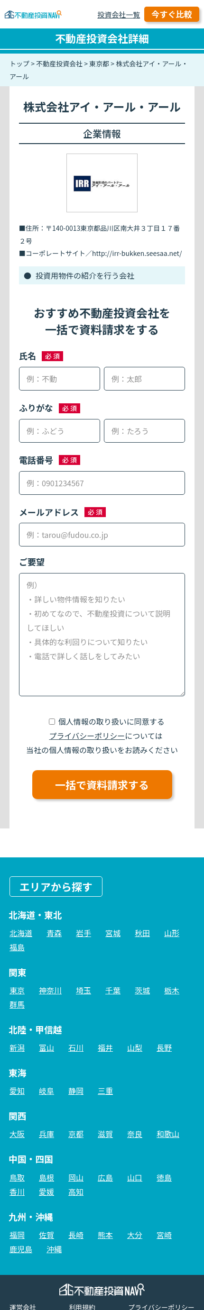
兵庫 (46, 1133)
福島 (17, 947)
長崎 (75, 1234)
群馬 (17, 1004)
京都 (75, 1133)
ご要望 (32, 561)
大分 (134, 1234)
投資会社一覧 (118, 14)
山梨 (134, 1047)
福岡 (17, 1234)
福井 (105, 1047)
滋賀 (105, 1133)
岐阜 (46, 1090)
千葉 (113, 990)
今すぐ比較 (171, 14)
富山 (46, 1047)
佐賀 (46, 1234)
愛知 (17, 1090)
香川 (17, 1191)
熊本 (105, 1234)
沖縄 (54, 1249)
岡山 (75, 1177)
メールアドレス (49, 512)
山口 (134, 1177)
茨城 (142, 990)
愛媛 (46, 1191)
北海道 (20, 932)
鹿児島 (20, 1249)
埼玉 (83, 990)
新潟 (17, 1047)
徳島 (164, 1177)
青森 (54, 932)
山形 (171, 932)
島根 (46, 1177)
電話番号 (36, 460)
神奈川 (50, 990)
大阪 (17, 1133)
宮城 (113, 932)
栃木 (171, 990)
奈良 (134, 1133)
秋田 (142, 932)
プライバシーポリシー (87, 735)
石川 (75, 1047)
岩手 (83, 932)
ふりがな (36, 407)
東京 (17, 990)
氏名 (27, 355)
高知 (75, 1191)
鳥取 (17, 1177)
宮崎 (164, 1234)
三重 (105, 1090)
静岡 (75, 1090)
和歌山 (168, 1133)
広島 (105, 1177)
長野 (164, 1047)
